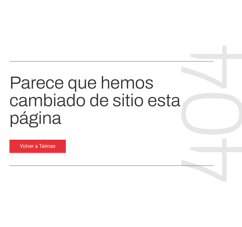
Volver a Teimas (37, 146)
